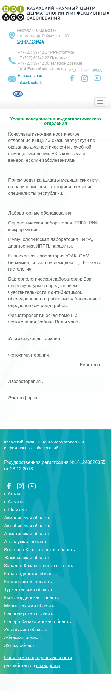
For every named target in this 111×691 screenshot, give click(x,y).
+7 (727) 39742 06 (33, 63)
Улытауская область (25, 629)
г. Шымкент (16, 509)
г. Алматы (14, 501)
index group (48, 665)
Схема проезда (30, 41)
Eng (97, 70)
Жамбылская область (27, 557)
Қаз (72, 70)
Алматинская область (27, 533)
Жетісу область (20, 645)
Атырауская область (26, 541)
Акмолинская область (27, 517)
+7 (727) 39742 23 (33, 58)
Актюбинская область (27, 525)
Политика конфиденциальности (38, 657)
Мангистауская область (29, 605)
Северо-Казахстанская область (37, 621)
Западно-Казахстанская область (38, 565)
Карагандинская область (30, 573)
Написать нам (30, 75)
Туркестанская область (28, 589)
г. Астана (13, 494)
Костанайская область (28, 581)
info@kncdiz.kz (31, 82)
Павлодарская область (28, 613)
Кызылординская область (31, 597)
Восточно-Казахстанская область (39, 549)
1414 (22, 69)
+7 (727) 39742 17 (33, 52)
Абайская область (23, 637)
